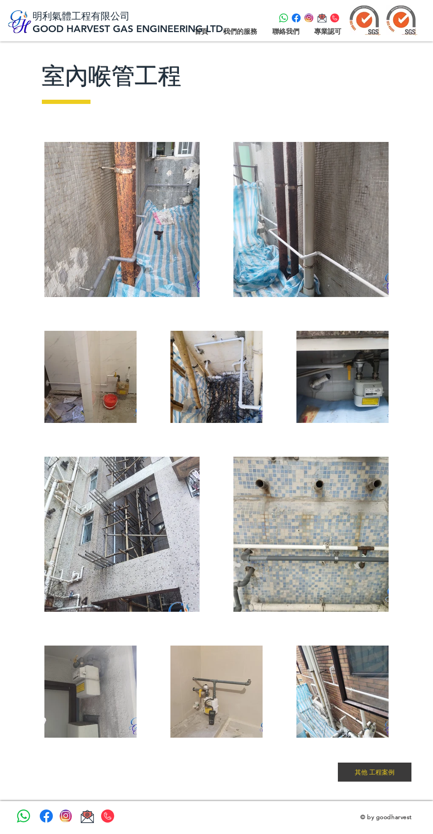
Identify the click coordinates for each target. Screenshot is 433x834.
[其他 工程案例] (374, 772)
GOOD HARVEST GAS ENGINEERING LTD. (131, 29)
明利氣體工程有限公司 (81, 16)
